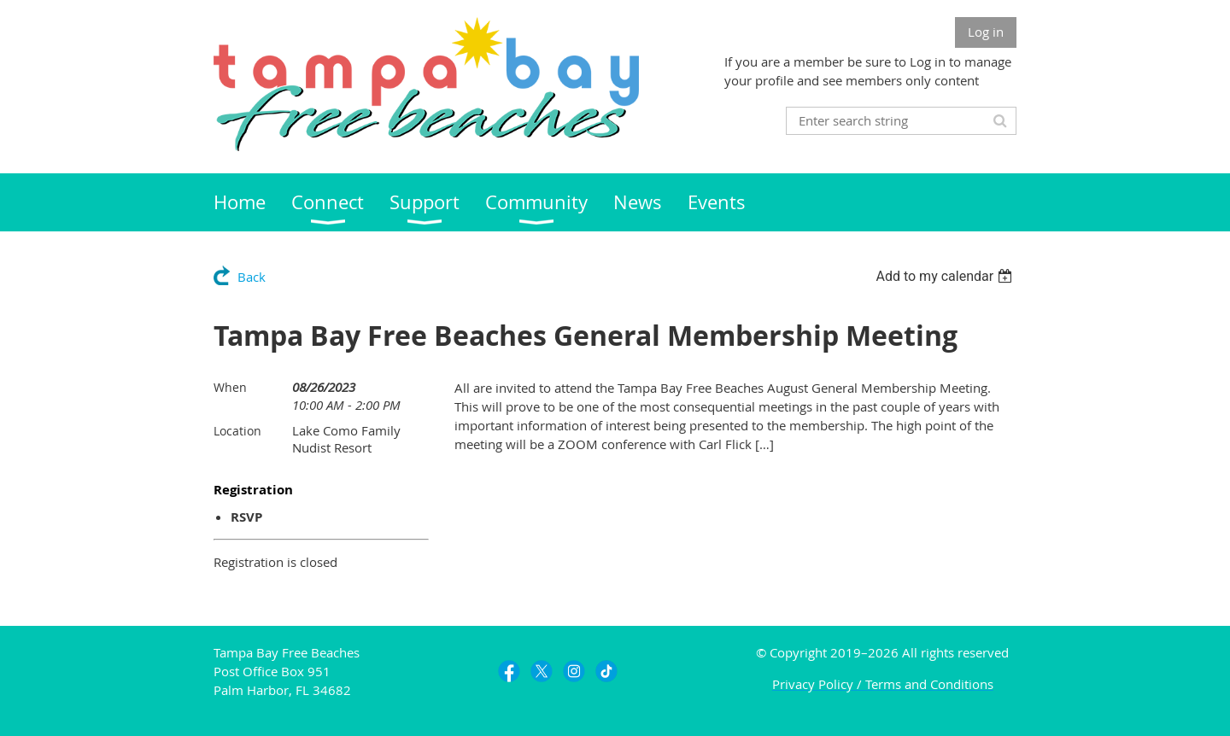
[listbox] (946, 276)
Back (251, 276)
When (230, 387)
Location (237, 431)
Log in (986, 31)
